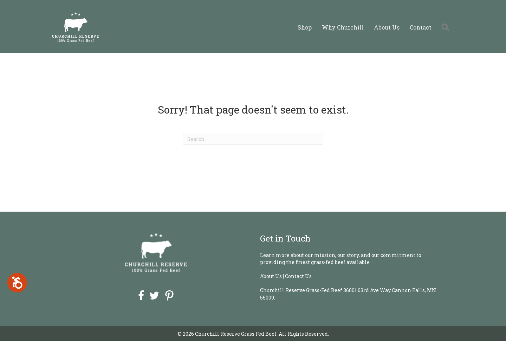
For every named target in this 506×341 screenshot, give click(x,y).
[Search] (253, 139)
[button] (447, 27)
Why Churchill (343, 27)
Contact (421, 27)
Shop (305, 27)
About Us (387, 27)
